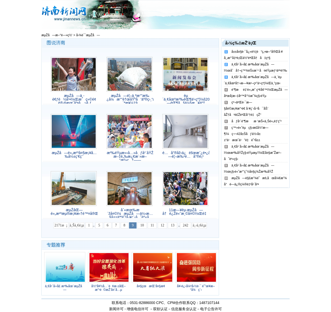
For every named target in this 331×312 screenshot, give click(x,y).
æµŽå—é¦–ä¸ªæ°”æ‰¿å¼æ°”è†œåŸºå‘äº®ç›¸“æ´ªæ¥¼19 (130, 99)
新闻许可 (116, 309)
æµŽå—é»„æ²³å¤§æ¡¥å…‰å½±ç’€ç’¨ (74, 154)
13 (172, 225)
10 (142, 225)
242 (185, 225)
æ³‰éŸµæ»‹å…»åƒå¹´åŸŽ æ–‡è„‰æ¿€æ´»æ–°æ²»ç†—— (130, 156)
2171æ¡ (61, 225)
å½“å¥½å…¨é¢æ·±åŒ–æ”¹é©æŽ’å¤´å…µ (108, 288)
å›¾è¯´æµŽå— (88, 35)
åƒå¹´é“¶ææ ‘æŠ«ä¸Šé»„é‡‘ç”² (256, 121)
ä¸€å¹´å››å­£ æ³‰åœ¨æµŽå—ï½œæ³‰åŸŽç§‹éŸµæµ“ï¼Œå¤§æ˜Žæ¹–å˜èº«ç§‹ (252, 153)
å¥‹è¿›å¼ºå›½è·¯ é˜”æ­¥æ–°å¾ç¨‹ (196, 288)
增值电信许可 (137, 309)
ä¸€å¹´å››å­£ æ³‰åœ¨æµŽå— (65, 288)
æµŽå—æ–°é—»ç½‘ (56, 35)
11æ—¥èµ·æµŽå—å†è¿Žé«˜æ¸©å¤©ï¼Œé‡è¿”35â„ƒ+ (185, 211)
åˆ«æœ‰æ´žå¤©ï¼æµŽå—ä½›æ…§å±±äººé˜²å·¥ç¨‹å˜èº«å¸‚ (130, 213)
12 (162, 225)
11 (152, 225)
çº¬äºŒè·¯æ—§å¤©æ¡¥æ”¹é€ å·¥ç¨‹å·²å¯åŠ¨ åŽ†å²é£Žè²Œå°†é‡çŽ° (246, 109)
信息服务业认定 (184, 309)
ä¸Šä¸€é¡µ (77, 225)
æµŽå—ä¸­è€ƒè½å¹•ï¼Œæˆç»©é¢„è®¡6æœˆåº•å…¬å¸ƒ (74, 99)
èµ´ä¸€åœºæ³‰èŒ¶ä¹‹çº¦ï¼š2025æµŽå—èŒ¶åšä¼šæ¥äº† (185, 99)
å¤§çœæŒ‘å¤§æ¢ (152, 286)
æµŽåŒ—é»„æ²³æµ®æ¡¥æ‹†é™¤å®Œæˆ (74, 211)
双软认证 (160, 309)
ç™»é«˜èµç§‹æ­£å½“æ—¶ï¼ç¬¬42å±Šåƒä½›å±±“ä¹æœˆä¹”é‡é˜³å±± (246, 134)
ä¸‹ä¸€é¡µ (199, 225)
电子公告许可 (211, 309)
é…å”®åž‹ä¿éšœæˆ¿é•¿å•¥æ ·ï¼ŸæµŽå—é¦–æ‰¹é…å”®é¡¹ (185, 154)
